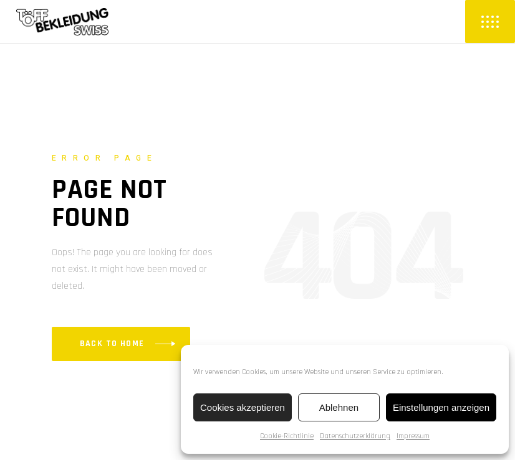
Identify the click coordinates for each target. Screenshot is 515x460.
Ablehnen (339, 407)
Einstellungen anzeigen (441, 407)
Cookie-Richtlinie (287, 436)
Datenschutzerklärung (355, 436)
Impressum (413, 436)
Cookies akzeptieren (242, 407)
